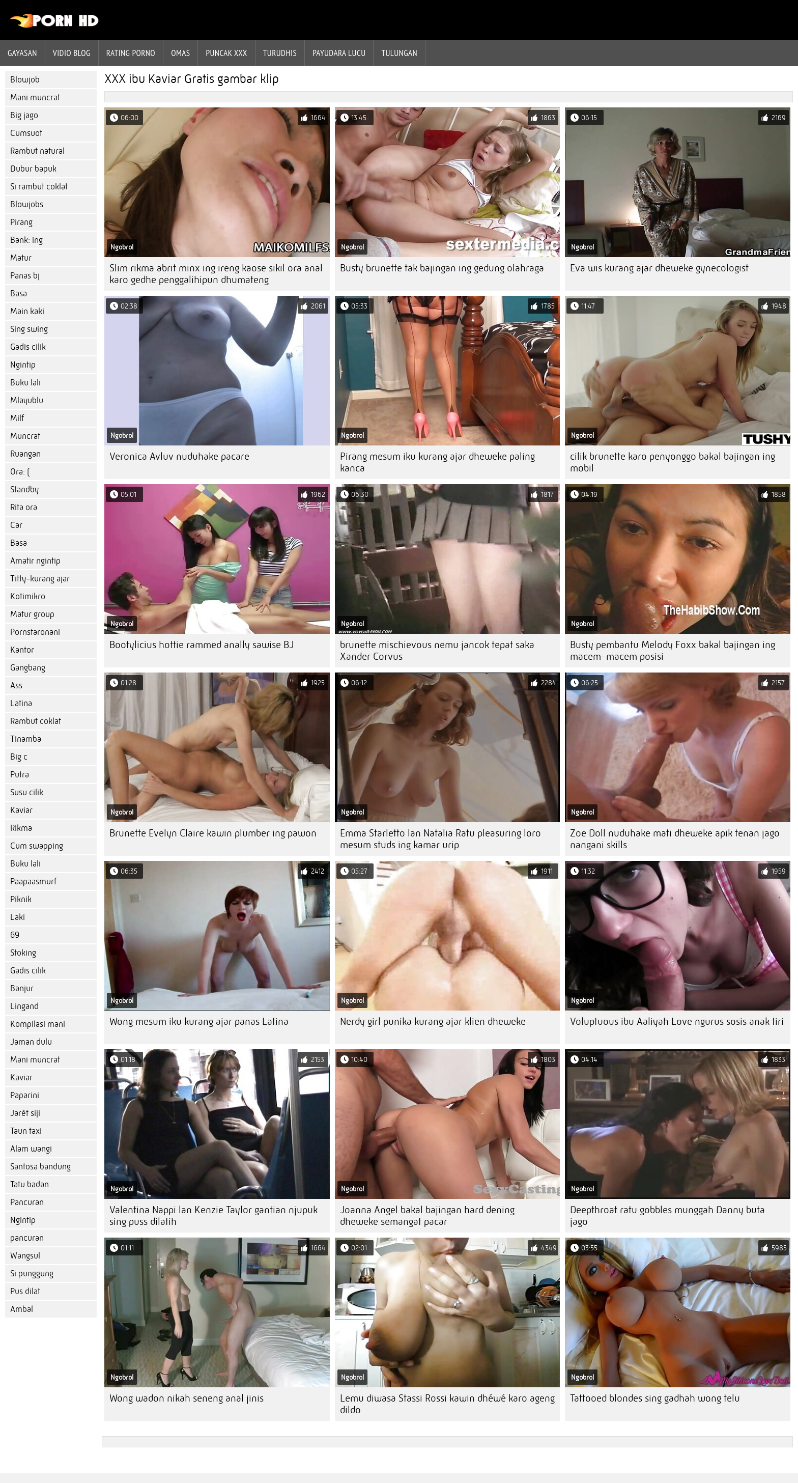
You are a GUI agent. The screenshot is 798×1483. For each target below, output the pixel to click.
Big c (18, 757)
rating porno (130, 53)
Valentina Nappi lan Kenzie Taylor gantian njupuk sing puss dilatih (213, 1215)
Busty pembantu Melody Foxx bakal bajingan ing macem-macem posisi (672, 650)
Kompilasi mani (37, 1024)
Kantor (22, 650)
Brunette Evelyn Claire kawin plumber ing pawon (213, 833)
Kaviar (21, 810)
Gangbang (27, 668)
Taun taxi (26, 1131)
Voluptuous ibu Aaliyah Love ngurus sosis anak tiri (677, 1021)
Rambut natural (37, 151)
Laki (17, 917)
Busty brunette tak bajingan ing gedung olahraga (442, 268)
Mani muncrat (35, 97)
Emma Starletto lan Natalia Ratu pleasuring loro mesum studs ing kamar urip (440, 839)
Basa (18, 293)
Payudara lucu (338, 53)
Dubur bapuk (33, 169)
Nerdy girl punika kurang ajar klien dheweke (433, 1021)
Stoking (23, 953)
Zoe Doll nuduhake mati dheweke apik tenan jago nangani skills (675, 839)
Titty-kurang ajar (40, 578)
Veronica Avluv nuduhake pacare (179, 456)
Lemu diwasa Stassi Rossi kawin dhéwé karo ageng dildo (447, 1404)
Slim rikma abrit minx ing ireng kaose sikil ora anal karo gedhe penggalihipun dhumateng (216, 274)
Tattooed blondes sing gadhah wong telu (655, 1398)
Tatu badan (29, 1184)
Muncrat (25, 436)
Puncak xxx (226, 53)
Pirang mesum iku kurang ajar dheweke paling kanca (437, 462)
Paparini (24, 1095)
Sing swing (29, 329)
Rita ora (23, 507)
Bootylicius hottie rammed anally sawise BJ (201, 645)
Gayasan (22, 53)
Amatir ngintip (35, 561)
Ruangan (25, 454)
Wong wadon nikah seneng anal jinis (186, 1398)
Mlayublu (26, 400)
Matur (21, 258)
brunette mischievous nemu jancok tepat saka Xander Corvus (437, 650)
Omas (180, 53)
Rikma (21, 828)
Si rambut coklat (39, 186)
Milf (17, 418)
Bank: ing (26, 240)
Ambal (21, 1309)
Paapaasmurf (33, 881)
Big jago (24, 115)
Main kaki (27, 311)
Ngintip (23, 365)
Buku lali (25, 382)
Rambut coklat (35, 721)
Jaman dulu (31, 1042)
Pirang (21, 222)
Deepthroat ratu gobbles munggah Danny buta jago (667, 1215)
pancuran (27, 1238)
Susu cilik (26, 792)
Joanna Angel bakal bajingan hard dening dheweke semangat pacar (427, 1215)
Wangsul (25, 1256)
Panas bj (25, 276)
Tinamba (25, 739)
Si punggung (31, 1273)
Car (16, 525)
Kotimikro (27, 596)
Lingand (24, 1006)
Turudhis (280, 53)
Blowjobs (26, 204)
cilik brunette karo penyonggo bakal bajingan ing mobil (672, 462)
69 (14, 935)
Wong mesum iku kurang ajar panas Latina (199, 1021)
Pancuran (27, 1202)
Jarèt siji (25, 1113)
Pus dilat (25, 1291)
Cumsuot (26, 133)
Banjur (22, 988)
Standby (24, 489)
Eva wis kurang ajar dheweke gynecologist (659, 268)
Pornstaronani (35, 632)
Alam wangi (31, 1149)
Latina (21, 703)
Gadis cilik (28, 347)
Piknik (21, 899)
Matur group (32, 614)
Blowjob (25, 80)
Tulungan (399, 53)
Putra (19, 774)
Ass (16, 685)
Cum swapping (36, 846)
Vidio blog (72, 53)
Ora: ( (20, 472)
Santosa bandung (40, 1166)
